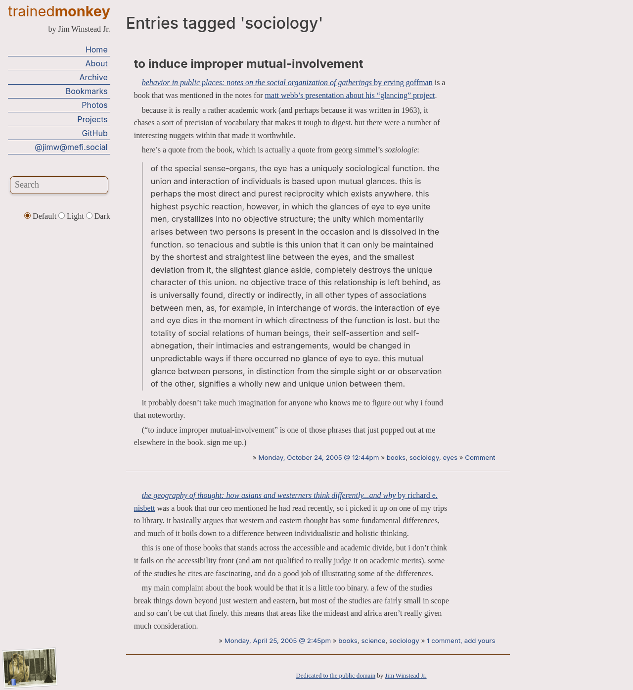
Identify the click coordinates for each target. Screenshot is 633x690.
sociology (424, 457)
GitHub (95, 133)
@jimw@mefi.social (71, 147)
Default (41, 216)
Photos (94, 105)
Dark (98, 216)
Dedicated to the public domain (336, 675)
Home (97, 49)
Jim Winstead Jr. (405, 675)
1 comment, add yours (461, 640)
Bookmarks (87, 91)
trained (59, 11)
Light (72, 216)
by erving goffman (287, 82)
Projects (92, 119)
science (373, 640)
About (97, 63)
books (396, 457)
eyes (450, 457)
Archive (93, 77)
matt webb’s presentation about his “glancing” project (350, 95)
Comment (480, 457)
